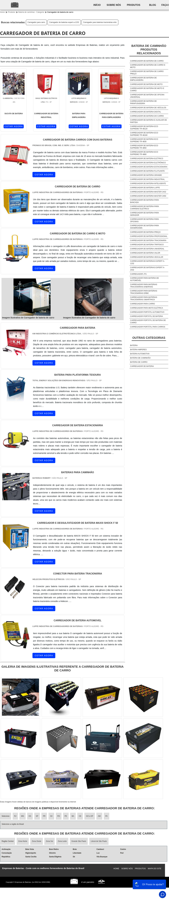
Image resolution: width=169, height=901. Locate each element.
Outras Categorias (148, 337)
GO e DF (89, 816)
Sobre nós (114, 5)
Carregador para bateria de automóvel (144, 279)
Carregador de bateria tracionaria (148, 240)
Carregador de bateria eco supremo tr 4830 (144, 140)
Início (97, 5)
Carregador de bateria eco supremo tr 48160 (144, 134)
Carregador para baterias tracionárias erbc (100, 22)
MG (22, 816)
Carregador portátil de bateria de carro (148, 321)
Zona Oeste (36, 841)
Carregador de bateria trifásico (147, 245)
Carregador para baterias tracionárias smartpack (143, 298)
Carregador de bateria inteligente (148, 183)
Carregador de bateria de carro (147, 61)
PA (106, 816)
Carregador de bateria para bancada (144, 201)
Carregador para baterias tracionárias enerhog (143, 285)
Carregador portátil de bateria (146, 316)
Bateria (134, 345)
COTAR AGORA (13, 126)
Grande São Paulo (78, 841)
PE (66, 816)
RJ (15, 816)
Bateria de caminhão (140, 358)
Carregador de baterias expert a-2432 (147, 268)
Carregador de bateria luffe (145, 188)
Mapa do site (154, 868)
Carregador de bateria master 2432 (148, 192)
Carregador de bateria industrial (147, 179)
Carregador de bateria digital (145, 112)
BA (73, 816)
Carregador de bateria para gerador (144, 214)
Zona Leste (62, 841)
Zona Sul (49, 841)
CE (80, 816)
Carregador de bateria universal (147, 249)
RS (58, 816)
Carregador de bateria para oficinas (144, 220)
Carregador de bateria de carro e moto (147, 66)
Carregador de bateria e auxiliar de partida (148, 121)
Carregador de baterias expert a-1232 (64, 22)
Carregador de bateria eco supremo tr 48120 (144, 127)
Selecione (5, 816)
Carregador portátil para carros (147, 327)
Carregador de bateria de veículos (148, 108)
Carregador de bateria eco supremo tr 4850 (144, 147)
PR (44, 816)
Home (116, 868)
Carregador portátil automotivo (147, 312)
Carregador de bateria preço (145, 232)
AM (99, 816)
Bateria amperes (138, 350)
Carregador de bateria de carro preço (147, 72)
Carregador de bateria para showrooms (144, 227)
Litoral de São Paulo (99, 841)
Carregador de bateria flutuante (147, 171)
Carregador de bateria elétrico (146, 158)
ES (30, 816)
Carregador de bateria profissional (148, 236)
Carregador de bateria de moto (146, 84)
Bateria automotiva (140, 354)
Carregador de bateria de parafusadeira (143, 102)
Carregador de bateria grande (146, 175)
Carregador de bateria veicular (146, 257)
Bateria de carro (138, 362)
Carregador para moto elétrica (146, 308)
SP (37, 816)
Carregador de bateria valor (145, 253)
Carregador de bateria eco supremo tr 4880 (144, 153)
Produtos (133, 5)
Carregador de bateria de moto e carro (147, 89)
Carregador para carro (36, 22)
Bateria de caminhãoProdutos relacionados (148, 49)
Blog (152, 5)
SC (51, 816)
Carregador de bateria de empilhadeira (143, 79)
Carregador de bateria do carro (147, 116)
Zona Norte (22, 841)
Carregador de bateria (142, 366)
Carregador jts (138, 274)
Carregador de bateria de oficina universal (147, 96)
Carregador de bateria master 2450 (148, 196)
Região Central (7, 841)
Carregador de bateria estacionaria (148, 167)
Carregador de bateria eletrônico (148, 163)
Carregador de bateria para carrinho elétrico (144, 207)
